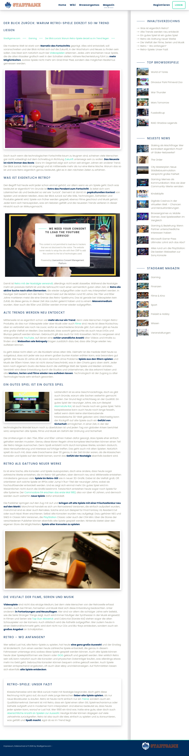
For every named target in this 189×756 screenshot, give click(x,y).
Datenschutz (19, 746)
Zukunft (69, 159)
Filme (78, 323)
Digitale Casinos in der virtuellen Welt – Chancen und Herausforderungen (159, 204)
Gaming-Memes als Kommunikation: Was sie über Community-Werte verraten (161, 183)
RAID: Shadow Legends (157, 123)
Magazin (108, 5)
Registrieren (161, 5)
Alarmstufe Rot (62, 406)
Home (62, 5)
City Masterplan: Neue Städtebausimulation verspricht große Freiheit (158, 170)
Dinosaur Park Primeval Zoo (160, 82)
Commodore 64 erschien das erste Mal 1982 (50, 492)
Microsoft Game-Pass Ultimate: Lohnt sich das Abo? (161, 240)
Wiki (73, 5)
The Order (149, 159)
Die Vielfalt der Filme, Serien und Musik (162, 42)
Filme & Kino (151, 296)
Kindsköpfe (150, 193)
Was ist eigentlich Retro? (154, 28)
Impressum (8, 746)
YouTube (29, 337)
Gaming (148, 277)
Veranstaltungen (153, 333)
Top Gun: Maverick (42, 618)
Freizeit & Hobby (153, 314)
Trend (85, 699)
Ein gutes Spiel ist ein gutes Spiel (159, 35)
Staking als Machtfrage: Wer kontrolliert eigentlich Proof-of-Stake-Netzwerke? (160, 149)
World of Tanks (152, 72)
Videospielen (57, 53)
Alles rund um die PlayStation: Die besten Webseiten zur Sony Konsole (161, 252)
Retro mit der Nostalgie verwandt (33, 283)
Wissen (148, 323)
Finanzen (149, 286)
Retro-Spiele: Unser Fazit (154, 49)
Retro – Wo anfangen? (153, 46)
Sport (147, 305)
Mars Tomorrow (153, 102)
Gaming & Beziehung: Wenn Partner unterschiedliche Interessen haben (160, 229)
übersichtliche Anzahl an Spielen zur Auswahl (33, 713)
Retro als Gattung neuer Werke (158, 39)
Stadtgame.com (44, 746)
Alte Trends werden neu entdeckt (159, 31)
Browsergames (89, 5)
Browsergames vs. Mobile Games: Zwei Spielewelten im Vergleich (161, 217)
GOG (60, 655)
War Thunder (151, 92)
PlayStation (50, 517)
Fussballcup (151, 113)
